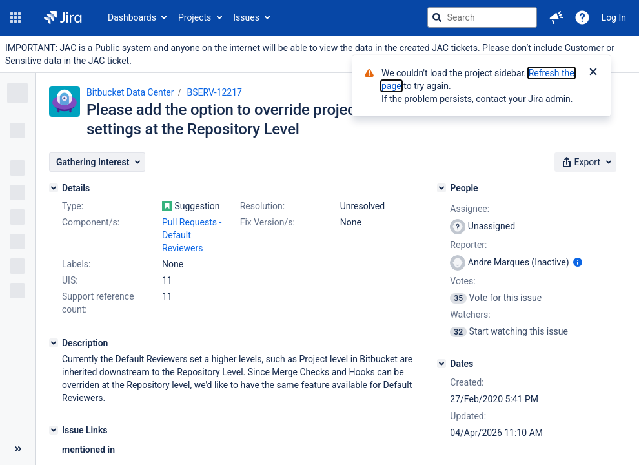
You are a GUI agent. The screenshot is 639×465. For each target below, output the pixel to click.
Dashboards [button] (132, 17)
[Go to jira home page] (62, 17)
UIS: (70, 280)
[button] (15, 17)
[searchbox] (482, 17)
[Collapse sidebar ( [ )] (17, 449)
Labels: (76, 264)
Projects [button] (194, 17)
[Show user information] (578, 262)
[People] (441, 187)
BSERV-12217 (214, 92)
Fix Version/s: (267, 222)
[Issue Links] (53, 430)
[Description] (53, 342)
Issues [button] (246, 17)
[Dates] (441, 363)
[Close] (593, 73)
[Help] (582, 17)
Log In (614, 17)
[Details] (53, 187)
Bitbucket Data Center (130, 92)
